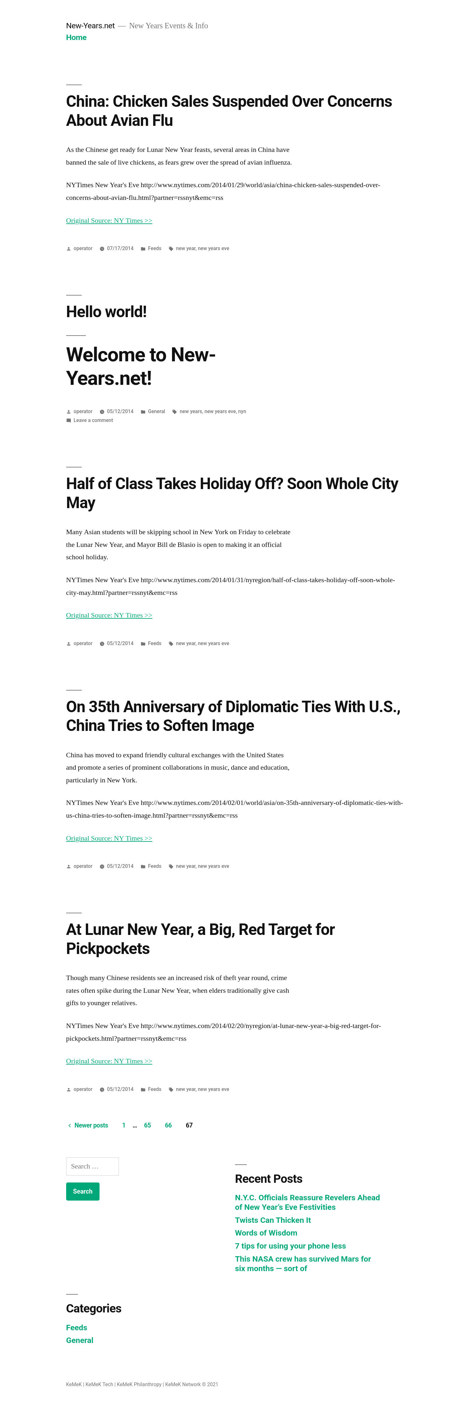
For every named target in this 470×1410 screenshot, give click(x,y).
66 (168, 1125)
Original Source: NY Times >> (109, 220)
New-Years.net (90, 25)
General (156, 411)
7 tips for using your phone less (290, 1245)
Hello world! (106, 312)
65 (147, 1125)
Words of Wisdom (266, 1232)
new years (191, 411)
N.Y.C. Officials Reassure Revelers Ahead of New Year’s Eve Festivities (307, 1202)
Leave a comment (93, 420)
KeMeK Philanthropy (139, 1384)
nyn (242, 411)
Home (76, 37)
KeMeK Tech (99, 1384)
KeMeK (74, 1384)
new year (185, 248)
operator (83, 248)
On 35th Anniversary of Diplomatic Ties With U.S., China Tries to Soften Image (233, 716)
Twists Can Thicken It (273, 1220)
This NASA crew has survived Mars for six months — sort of (303, 1263)
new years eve (213, 248)
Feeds (155, 248)
